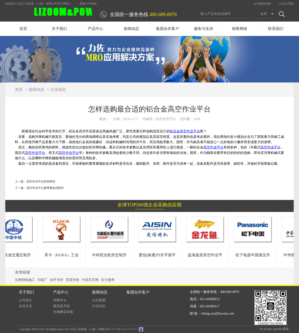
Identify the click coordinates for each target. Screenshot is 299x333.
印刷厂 (42, 280)
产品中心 (95, 29)
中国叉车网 (90, 280)
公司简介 (25, 300)
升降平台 (60, 300)
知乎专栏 (56, 280)
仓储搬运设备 (63, 312)
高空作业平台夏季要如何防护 (45, 188)
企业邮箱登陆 (262, 3)
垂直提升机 (61, 306)
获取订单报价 (88, 3)
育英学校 (72, 280)
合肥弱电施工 (25, 280)
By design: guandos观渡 (274, 329)
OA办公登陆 (286, 3)
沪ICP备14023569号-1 (124, 329)
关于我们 (59, 29)
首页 (23, 29)
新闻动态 (131, 29)
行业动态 (58, 90)
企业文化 (25, 306)
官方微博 (107, 280)
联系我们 (275, 29)
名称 (263, 14)
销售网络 (239, 29)
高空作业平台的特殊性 (40, 181)
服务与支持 (203, 29)
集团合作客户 (167, 29)
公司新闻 (99, 300)
